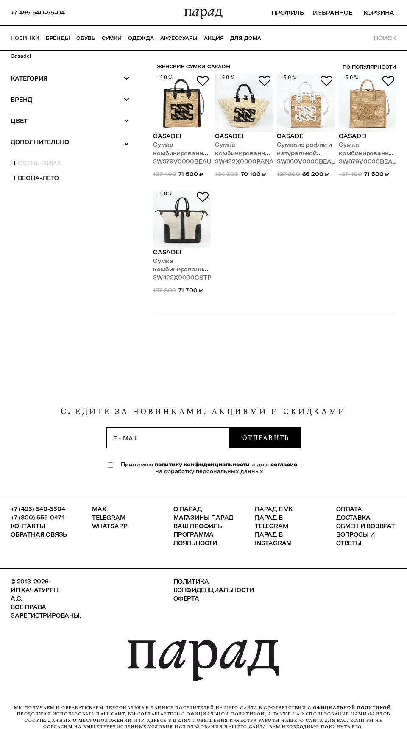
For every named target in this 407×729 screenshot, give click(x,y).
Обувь (85, 38)
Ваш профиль (197, 526)
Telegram (108, 517)
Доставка (353, 517)
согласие (283, 464)
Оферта (186, 598)
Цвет (70, 120)
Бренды (58, 38)
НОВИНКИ (25, 38)
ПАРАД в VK (274, 509)
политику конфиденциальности (203, 464)
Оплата (349, 509)
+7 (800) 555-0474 (38, 517)
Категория (70, 78)
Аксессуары (179, 38)
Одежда (141, 38)
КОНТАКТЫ (28, 526)
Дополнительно (70, 142)
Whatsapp (109, 526)
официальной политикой (351, 707)
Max (99, 509)
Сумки (112, 38)
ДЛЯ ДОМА (245, 38)
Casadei (21, 56)
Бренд (70, 99)
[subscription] (167, 437)
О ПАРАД (187, 509)
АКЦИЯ (214, 38)
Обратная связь (39, 534)
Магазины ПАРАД (203, 517)
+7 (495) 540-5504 (38, 509)
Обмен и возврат (365, 526)
